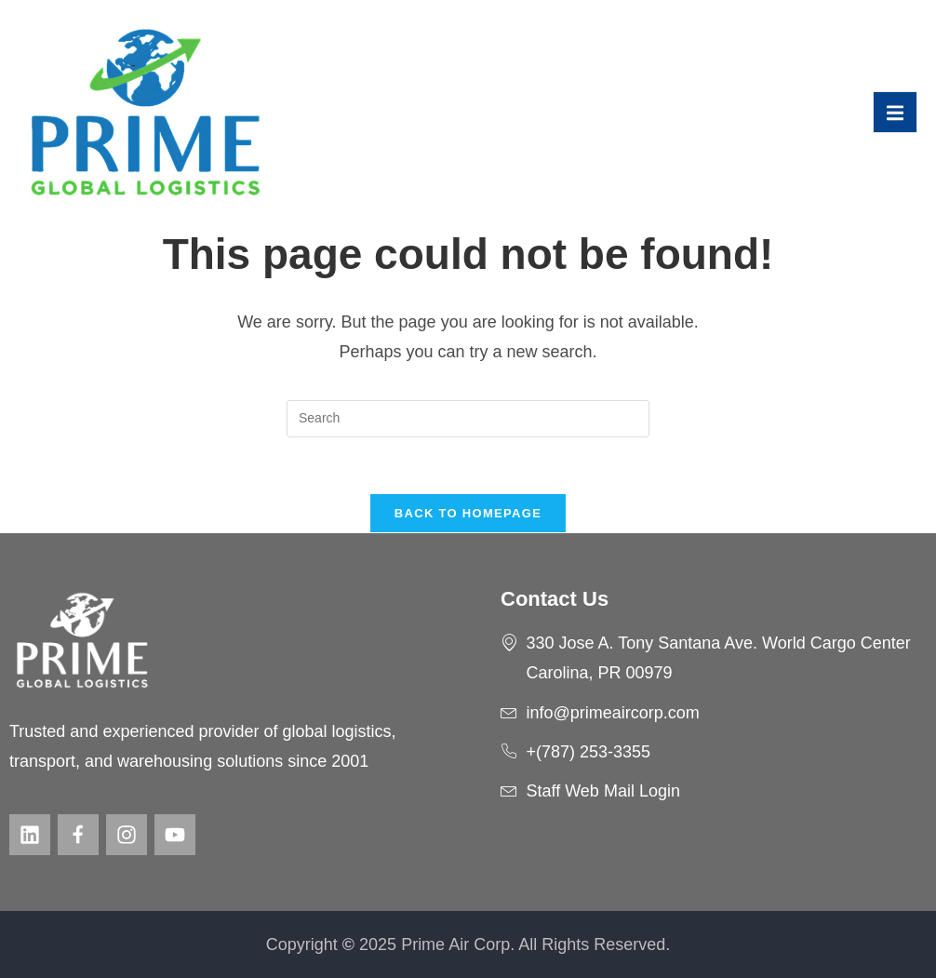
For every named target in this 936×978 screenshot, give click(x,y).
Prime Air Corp (455, 944)
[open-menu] (895, 111)
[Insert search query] (468, 418)
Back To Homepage (468, 513)
